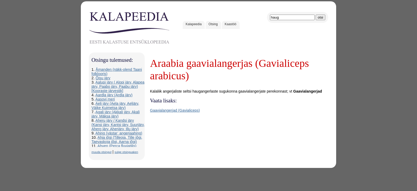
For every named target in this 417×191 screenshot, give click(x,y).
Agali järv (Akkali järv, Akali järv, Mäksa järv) (115, 114)
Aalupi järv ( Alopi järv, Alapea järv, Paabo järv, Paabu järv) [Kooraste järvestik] (117, 86)
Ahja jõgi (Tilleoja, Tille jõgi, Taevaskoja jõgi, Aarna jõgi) (116, 139)
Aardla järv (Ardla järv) (113, 95)
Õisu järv (103, 78)
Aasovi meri (105, 99)
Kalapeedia (194, 24)
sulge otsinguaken (126, 152)
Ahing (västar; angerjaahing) (118, 133)
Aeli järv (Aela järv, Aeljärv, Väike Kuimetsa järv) (115, 105)
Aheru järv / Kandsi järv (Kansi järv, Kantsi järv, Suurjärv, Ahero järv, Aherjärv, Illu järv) (118, 124)
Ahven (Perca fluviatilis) (117, 146)
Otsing (213, 24)
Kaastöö (230, 24)
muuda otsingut (101, 152)
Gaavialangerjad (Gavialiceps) (175, 110)
